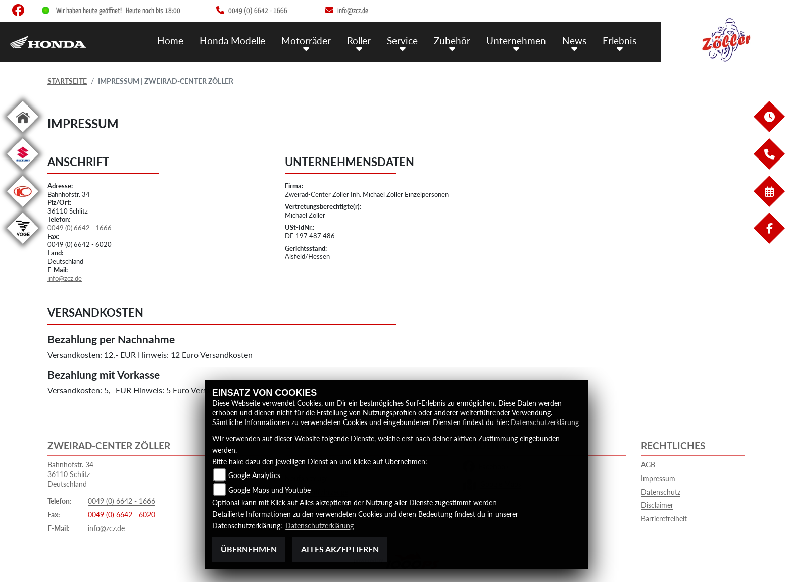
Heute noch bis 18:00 (153, 11)
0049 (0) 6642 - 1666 (79, 228)
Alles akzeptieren (340, 549)
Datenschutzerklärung (545, 422)
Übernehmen (249, 549)
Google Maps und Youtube (269, 490)
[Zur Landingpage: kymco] (23, 209)
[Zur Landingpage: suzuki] (23, 171)
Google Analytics (254, 475)
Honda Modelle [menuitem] (232, 40)
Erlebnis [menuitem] (619, 40)
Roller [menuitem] (359, 40)
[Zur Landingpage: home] (23, 134)
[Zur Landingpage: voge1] (23, 245)
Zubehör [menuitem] (452, 40)
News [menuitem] (574, 40)
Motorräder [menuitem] (306, 40)
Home (170, 40)
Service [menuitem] (402, 40)
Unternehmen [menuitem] (516, 40)
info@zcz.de (64, 278)
